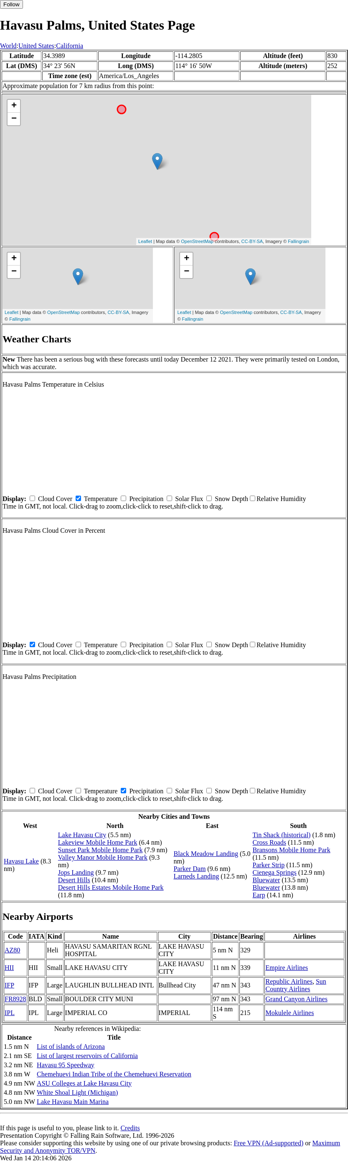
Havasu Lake (21, 861)
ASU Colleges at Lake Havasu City (84, 1083)
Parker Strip (268, 864)
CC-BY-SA (252, 241)
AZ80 (12, 950)
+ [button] (14, 106)
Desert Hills (74, 880)
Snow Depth (231, 498)
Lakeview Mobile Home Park (97, 842)
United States (36, 45)
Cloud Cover (55, 498)
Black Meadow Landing (205, 853)
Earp (258, 895)
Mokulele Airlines (289, 1012)
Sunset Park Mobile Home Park (100, 849)
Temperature (101, 498)
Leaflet (145, 241)
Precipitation (146, 498)
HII (9, 967)
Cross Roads (269, 842)
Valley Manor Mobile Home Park (102, 857)
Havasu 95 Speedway (65, 1064)
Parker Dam (189, 868)
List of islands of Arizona (71, 1046)
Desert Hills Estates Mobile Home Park (111, 887)
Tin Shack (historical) (281, 834)
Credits (130, 1128)
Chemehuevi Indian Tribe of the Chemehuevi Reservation (114, 1074)
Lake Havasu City (82, 834)
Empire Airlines (286, 967)
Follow (11, 4)
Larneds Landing (196, 876)
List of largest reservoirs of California (87, 1055)
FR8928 (15, 999)
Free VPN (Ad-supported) (268, 1143)
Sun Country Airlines (295, 985)
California (69, 45)
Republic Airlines (288, 981)
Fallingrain (298, 241)
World (8, 45)
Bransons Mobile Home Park (291, 849)
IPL (10, 1012)
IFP (9, 985)
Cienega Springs (274, 872)
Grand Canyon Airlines (296, 999)
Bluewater (266, 880)
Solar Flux (189, 498)
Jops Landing (76, 872)
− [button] (14, 119)
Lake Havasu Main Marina (73, 1101)
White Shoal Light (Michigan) (77, 1092)
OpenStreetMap (197, 241)
